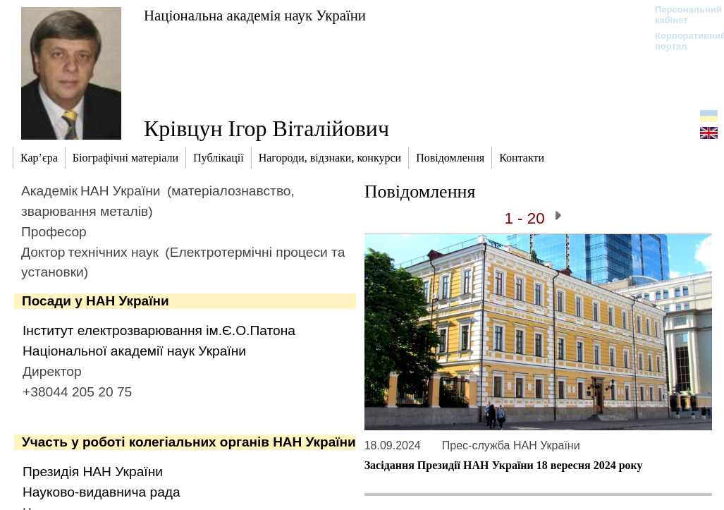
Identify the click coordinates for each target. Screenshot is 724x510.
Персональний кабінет (681, 14)
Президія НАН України (93, 471)
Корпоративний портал (681, 40)
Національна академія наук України (255, 15)
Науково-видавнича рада (101, 492)
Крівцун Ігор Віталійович (266, 128)
